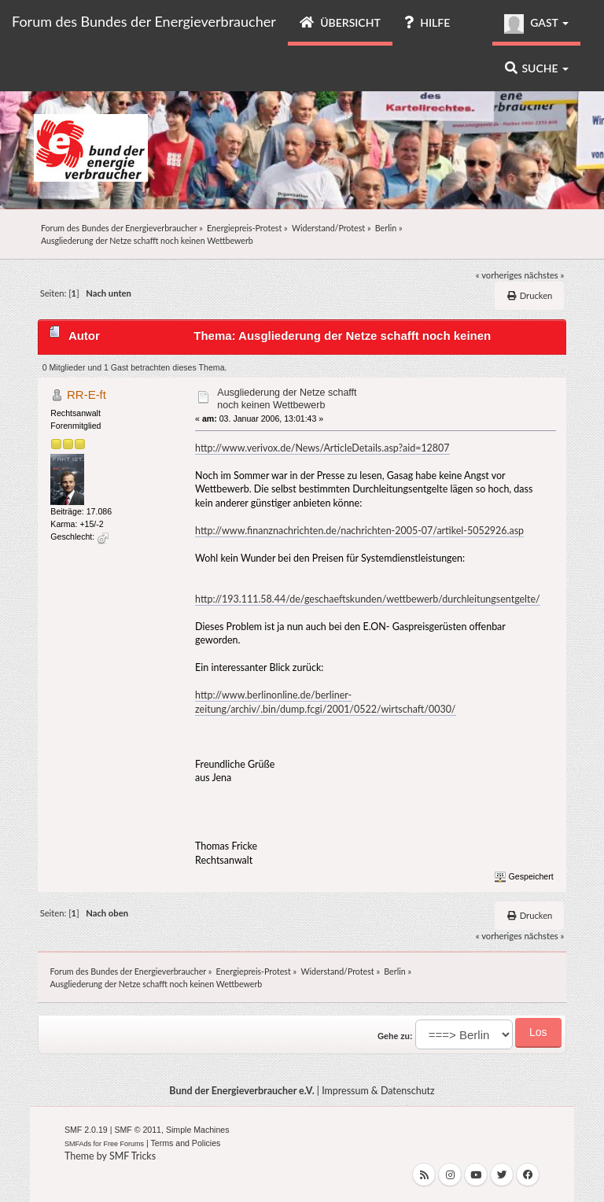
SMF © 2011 (137, 1129)
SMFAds (77, 1144)
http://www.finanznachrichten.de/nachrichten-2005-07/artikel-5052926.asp (359, 530)
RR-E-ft (86, 394)
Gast (536, 24)
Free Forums (124, 1144)
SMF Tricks (132, 1156)
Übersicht (340, 22)
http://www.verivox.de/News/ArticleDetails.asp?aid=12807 (322, 448)
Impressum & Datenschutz (378, 1091)
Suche (537, 68)
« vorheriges (499, 275)
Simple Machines (198, 1129)
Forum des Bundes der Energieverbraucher (144, 21)
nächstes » (545, 275)
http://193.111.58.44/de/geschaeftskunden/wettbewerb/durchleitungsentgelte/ (367, 599)
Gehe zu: (395, 1036)
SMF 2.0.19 (86, 1129)
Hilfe (427, 22)
